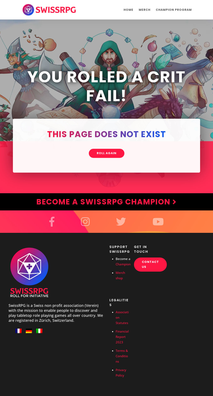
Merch (144, 10)
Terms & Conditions (122, 356)
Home (128, 10)
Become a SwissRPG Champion (106, 202)
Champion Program (174, 10)
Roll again (106, 154)
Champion (123, 264)
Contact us (150, 264)
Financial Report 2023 (122, 336)
